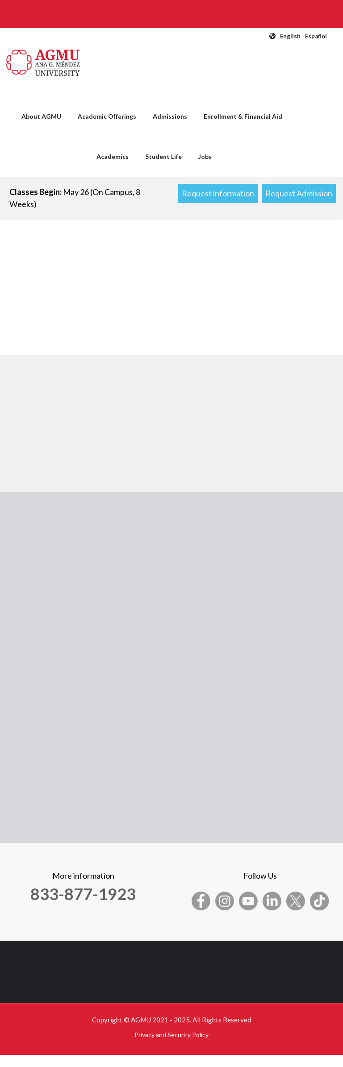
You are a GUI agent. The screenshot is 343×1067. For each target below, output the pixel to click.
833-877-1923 (83, 894)
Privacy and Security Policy (171, 1034)
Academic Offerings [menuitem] (107, 116)
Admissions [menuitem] (170, 116)
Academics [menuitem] (112, 156)
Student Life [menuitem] (163, 156)
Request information (218, 193)
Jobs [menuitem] (205, 156)
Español (316, 36)
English (290, 36)
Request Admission (298, 193)
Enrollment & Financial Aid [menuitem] (243, 116)
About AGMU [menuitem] (41, 116)
